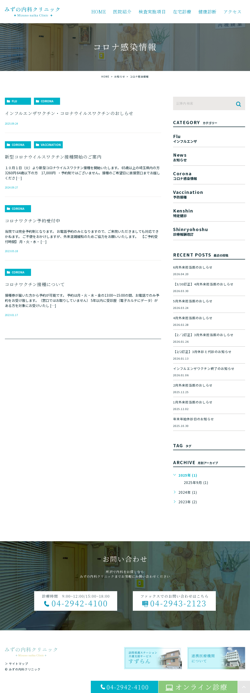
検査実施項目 (152, 11)
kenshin (209, 212)
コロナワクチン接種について (35, 284)
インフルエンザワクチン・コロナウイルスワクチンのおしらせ (69, 113)
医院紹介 (122, 11)
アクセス (232, 11)
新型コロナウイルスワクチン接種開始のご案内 (53, 156)
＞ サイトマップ (16, 663)
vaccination (51, 144)
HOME (98, 11)
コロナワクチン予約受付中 (32, 220)
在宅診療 (182, 11)
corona (47, 101)
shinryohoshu (209, 231)
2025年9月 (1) (196, 482)
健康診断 (207, 11)
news (209, 157)
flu (14, 101)
